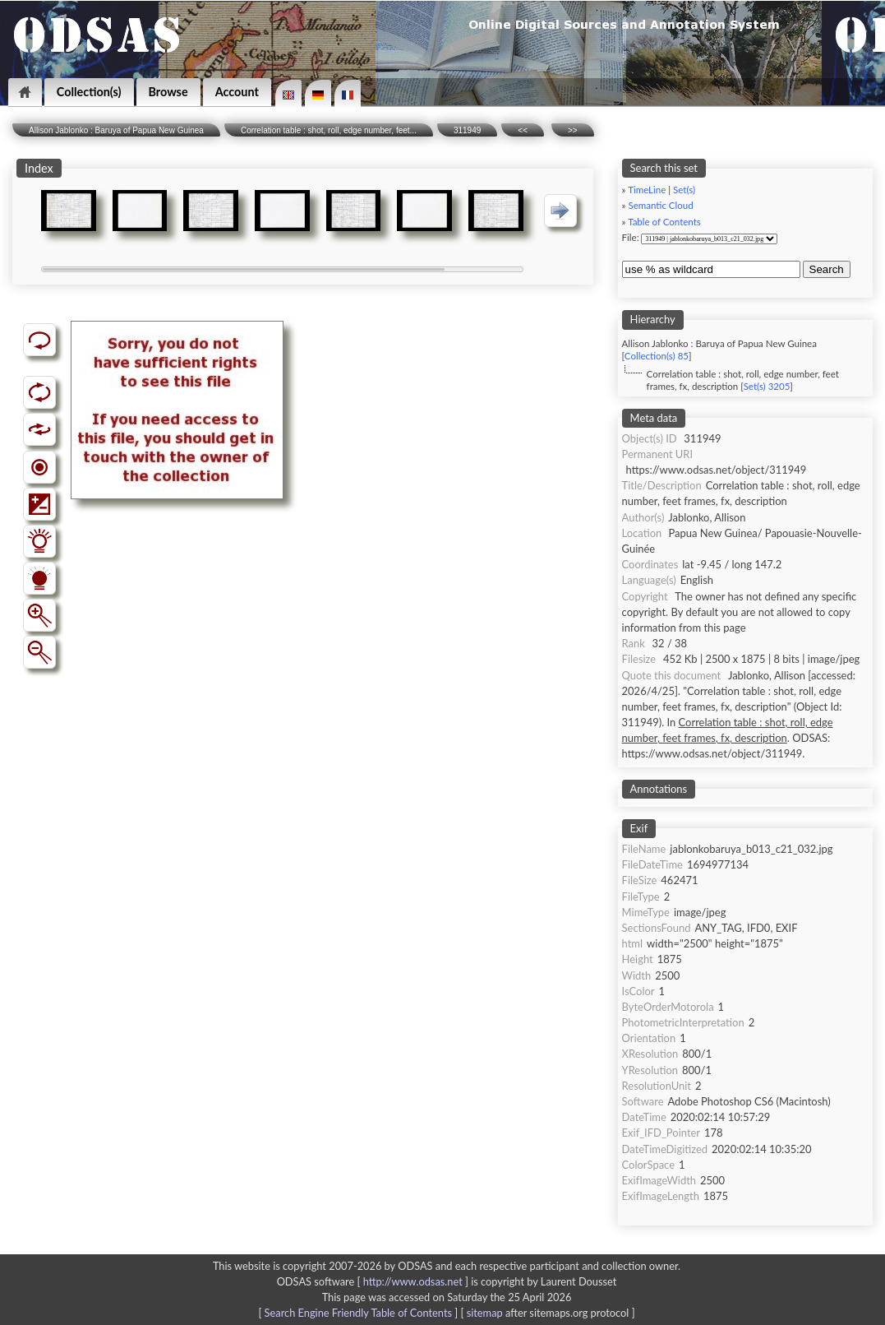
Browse (168, 92)
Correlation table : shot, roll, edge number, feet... (329, 130)
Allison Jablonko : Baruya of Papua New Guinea (116, 130)
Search (826, 269)
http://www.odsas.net (413, 1281)
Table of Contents (664, 221)
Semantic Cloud (661, 205)
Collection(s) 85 (657, 355)
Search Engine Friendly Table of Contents (358, 1312)
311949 (467, 130)
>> (573, 130)
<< (523, 130)
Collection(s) (89, 92)
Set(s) (684, 189)
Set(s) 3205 (767, 386)
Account (237, 92)
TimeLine (647, 189)
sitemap (485, 1312)
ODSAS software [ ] (374, 1281)
